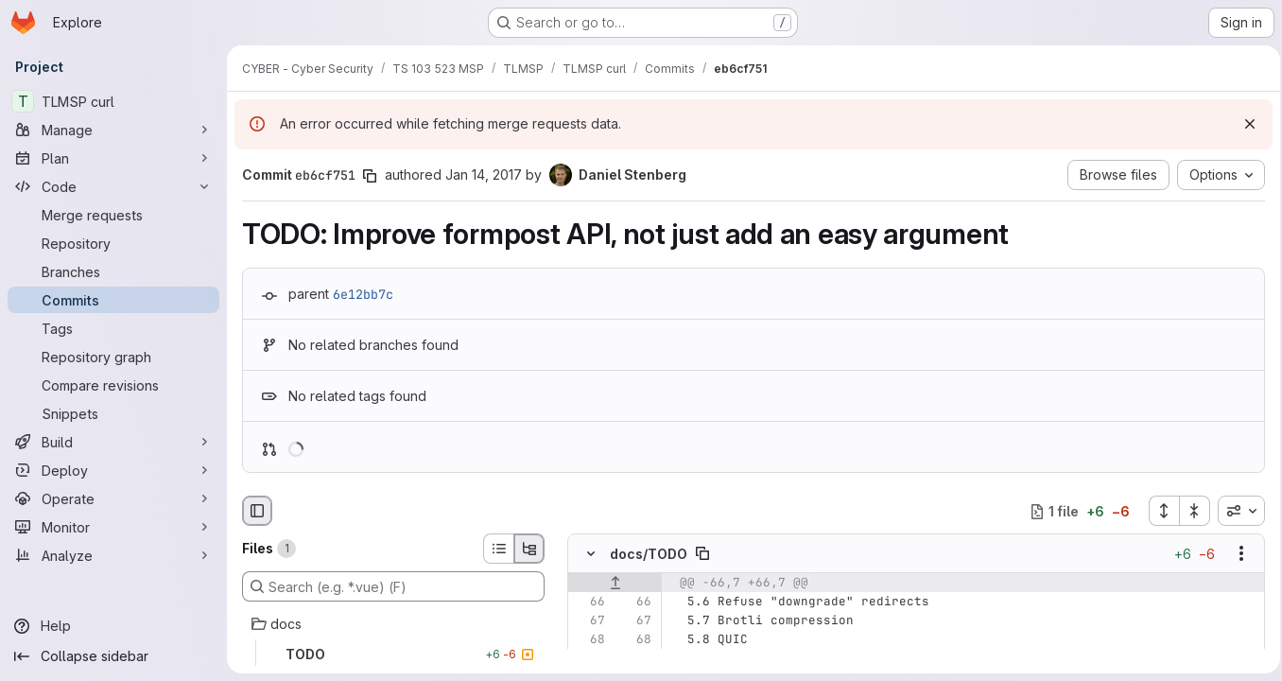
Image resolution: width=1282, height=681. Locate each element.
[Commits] (113, 300)
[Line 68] (589, 640)
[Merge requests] (113, 214)
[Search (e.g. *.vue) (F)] (393, 586)
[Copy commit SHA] (369, 176)
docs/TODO (648, 554)
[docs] (393, 624)
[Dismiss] (1244, 124)
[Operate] (113, 498)
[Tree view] (529, 548)
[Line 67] (589, 621)
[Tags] (113, 328)
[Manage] (113, 129)
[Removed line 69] (589, 659)
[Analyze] (113, 555)
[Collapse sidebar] (113, 656)
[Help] (113, 626)
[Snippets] (113, 413)
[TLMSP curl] (113, 101)
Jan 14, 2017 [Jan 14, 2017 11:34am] (483, 174)
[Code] (113, 186)
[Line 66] (589, 602)
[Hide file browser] (257, 511)
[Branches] (113, 271)
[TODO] (393, 654)
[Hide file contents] (591, 554)
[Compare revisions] (113, 385)
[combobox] (1235, 511)
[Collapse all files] (1189, 511)
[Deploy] (113, 470)
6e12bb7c (363, 294)
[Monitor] (113, 527)
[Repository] (113, 243)
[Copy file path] (702, 554)
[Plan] (113, 158)
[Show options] (1235, 554)
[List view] (498, 548)
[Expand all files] (1158, 511)
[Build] (113, 441)
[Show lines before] (615, 583)
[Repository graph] (113, 356)
